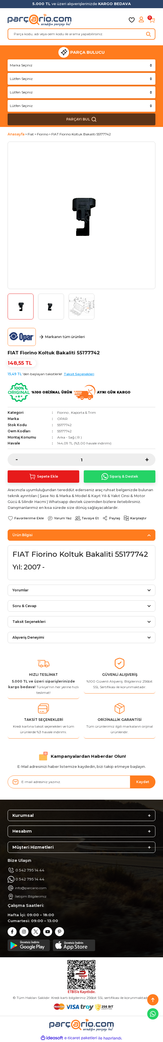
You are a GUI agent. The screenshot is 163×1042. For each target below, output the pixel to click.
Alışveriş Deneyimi (28, 637)
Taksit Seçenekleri (79, 374)
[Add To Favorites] (26, 518)
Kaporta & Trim (83, 412)
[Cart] (152, 20)
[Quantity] (81, 459)
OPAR (62, 419)
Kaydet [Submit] (142, 782)
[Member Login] (141, 20)
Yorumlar (20, 590)
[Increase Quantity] (150, 459)
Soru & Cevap (24, 606)
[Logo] (39, 20)
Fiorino (63, 412)
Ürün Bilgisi (22, 535)
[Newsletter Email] (81, 781)
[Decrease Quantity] (13, 459)
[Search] (81, 34)
